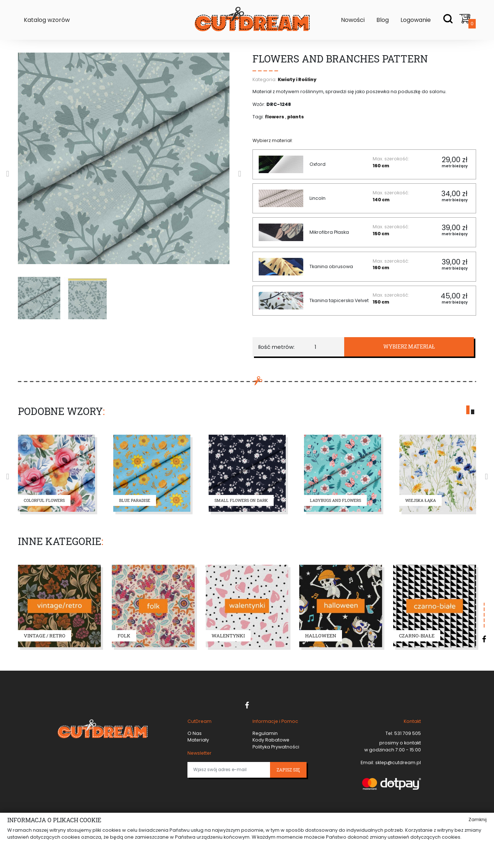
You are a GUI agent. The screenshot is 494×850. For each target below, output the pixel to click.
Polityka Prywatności (275, 747)
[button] (468, 409)
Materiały (198, 740)
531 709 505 (407, 733)
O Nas (194, 733)
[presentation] (7, 174)
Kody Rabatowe (270, 740)
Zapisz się (288, 770)
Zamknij (477, 819)
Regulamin (265, 733)
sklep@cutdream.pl (397, 762)
